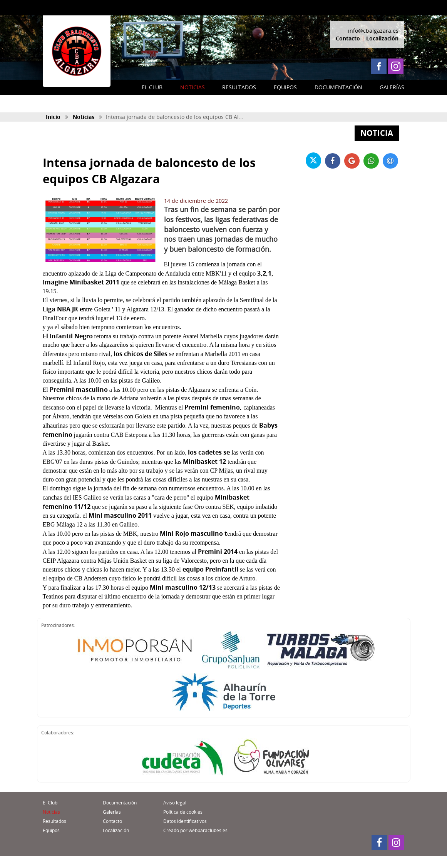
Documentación (120, 802)
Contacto (348, 38)
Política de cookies (183, 812)
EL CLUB (152, 87)
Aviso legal (174, 802)
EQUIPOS (285, 87)
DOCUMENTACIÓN (338, 87)
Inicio (53, 116)
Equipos (51, 830)
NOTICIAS (192, 87)
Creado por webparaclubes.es (195, 830)
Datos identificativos (185, 821)
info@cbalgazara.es (373, 30)
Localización (382, 38)
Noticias (83, 116)
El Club (50, 802)
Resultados (54, 821)
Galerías (112, 812)
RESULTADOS (239, 87)
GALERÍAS (392, 87)
